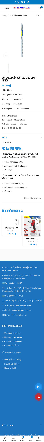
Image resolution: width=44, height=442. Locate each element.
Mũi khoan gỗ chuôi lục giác (16, 124)
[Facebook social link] (15, 2)
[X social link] (18, 2)
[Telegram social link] (28, 2)
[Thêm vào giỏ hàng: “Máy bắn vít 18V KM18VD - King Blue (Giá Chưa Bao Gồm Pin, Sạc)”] (16, 224)
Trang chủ (6, 15)
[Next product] (41, 15)
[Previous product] (36, 15)
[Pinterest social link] (21, 2)
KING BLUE (11, 238)
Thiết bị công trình (19, 15)
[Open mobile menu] (5, 8)
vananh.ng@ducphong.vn (21, 300)
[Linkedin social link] (25, 2)
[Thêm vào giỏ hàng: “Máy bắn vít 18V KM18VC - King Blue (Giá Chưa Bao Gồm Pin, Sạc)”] (37, 224)
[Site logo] (22, 8)
